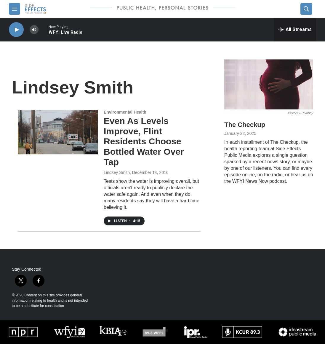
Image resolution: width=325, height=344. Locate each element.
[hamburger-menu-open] (14, 9)
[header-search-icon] (306, 9)
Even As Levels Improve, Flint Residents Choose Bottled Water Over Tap (144, 141)
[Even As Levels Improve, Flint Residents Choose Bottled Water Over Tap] (58, 132)
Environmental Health (125, 112)
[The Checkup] (268, 84)
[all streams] (295, 29)
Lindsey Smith (117, 172)
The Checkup (244, 124)
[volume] (34, 29)
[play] (16, 29)
